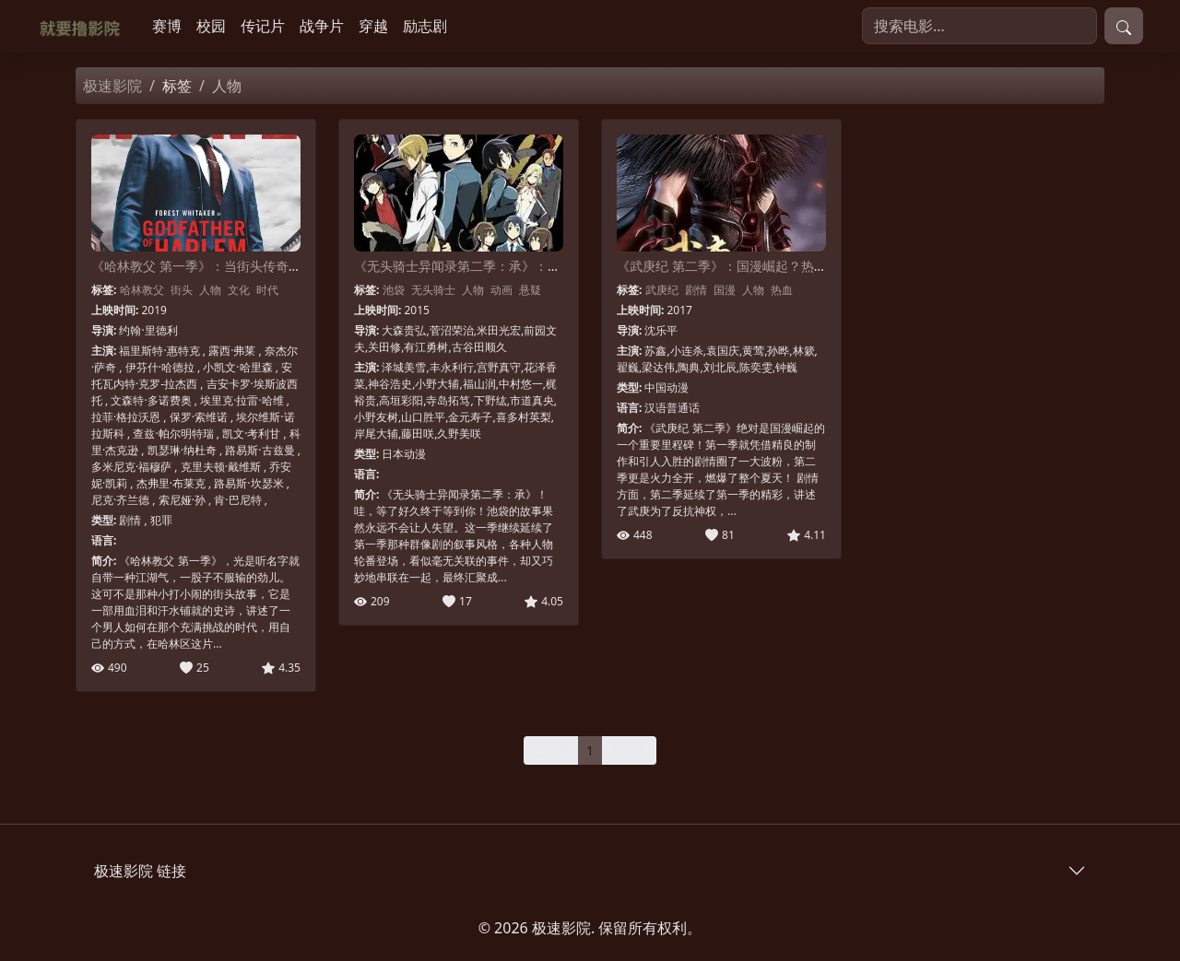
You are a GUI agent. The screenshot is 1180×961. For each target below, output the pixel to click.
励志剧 (425, 26)
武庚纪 (661, 290)
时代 (267, 290)
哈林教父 (142, 290)
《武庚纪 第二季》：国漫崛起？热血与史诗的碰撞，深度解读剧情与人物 (825, 266)
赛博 (167, 26)
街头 (182, 290)
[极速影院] (83, 26)
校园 (211, 26)
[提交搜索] (1123, 25)
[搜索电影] (979, 25)
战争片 (322, 26)
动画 (501, 290)
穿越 (373, 26)
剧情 (696, 290)
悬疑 (530, 290)
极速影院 (112, 86)
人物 (210, 290)
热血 (782, 290)
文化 (239, 290)
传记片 (263, 26)
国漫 (725, 290)
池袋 (394, 290)
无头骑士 (433, 290)
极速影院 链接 (140, 871)
